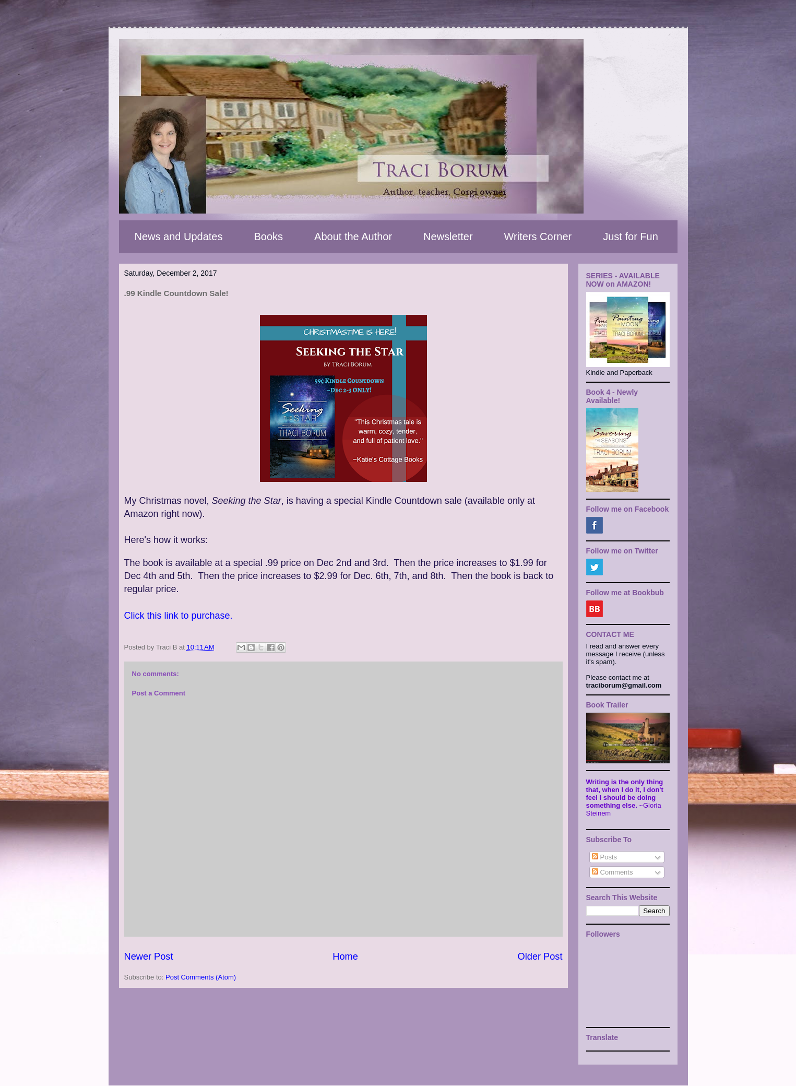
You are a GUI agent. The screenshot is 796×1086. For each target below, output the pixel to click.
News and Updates (179, 236)
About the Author (353, 236)
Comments (612, 872)
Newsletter (447, 236)
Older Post (540, 956)
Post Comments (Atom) (200, 977)
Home (345, 956)
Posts (604, 857)
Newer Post (148, 956)
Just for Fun (630, 236)
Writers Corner (538, 236)
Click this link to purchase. (179, 615)
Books (268, 236)
